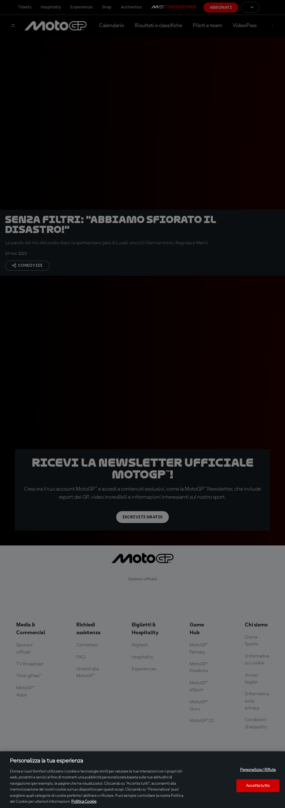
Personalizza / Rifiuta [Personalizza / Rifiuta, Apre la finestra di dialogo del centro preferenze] (258, 770)
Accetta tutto (258, 785)
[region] (142, 779)
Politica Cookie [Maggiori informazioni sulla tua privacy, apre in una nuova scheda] (84, 802)
